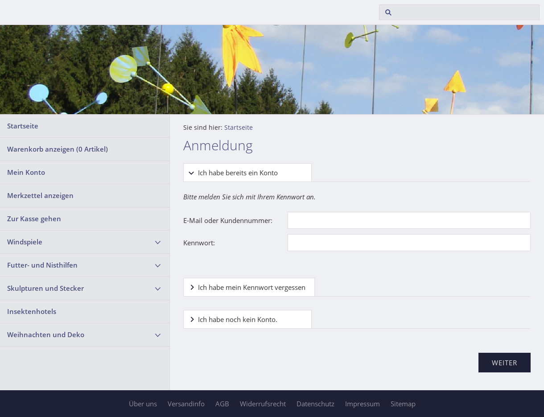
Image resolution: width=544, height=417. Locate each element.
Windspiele (24, 241)
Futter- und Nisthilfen (42, 264)
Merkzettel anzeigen (40, 195)
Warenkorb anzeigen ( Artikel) (57, 149)
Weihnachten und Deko (45, 334)
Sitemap (403, 403)
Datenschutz (315, 403)
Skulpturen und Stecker (45, 288)
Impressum (362, 403)
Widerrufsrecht (263, 403)
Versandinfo (186, 403)
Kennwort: (199, 242)
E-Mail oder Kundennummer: (227, 220)
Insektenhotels (31, 311)
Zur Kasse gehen (34, 218)
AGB (222, 403)
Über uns (143, 403)
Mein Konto (26, 172)
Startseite (22, 125)
